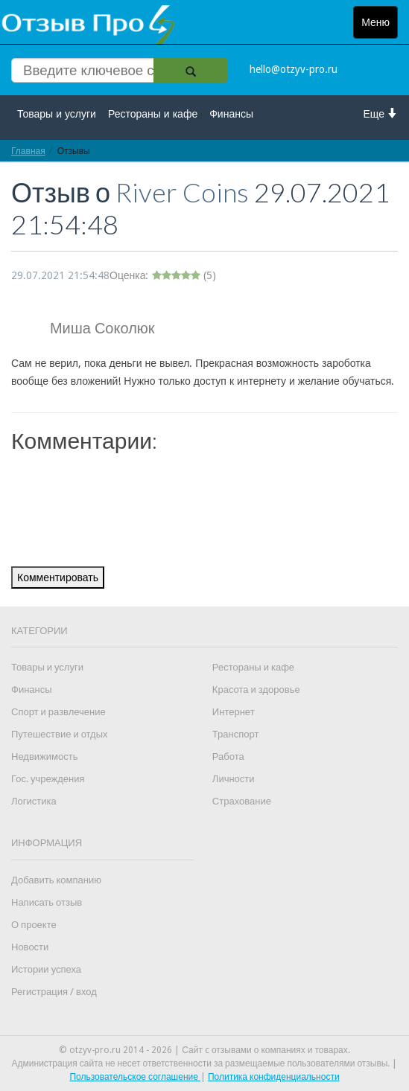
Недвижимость (44, 756)
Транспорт (235, 734)
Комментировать (57, 577)
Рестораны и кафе (152, 114)
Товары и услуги (56, 114)
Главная (28, 150)
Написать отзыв (46, 902)
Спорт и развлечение (58, 711)
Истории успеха (46, 969)
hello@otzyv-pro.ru (293, 69)
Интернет (233, 711)
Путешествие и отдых (59, 734)
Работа (228, 756)
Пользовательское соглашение (134, 1077)
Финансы (231, 114)
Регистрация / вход (54, 991)
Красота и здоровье (256, 689)
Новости (29, 947)
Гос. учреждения (47, 778)
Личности (233, 778)
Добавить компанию (56, 880)
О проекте (34, 924)
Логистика (34, 801)
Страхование (241, 801)
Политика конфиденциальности (274, 1077)
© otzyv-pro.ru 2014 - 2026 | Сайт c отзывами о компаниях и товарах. (204, 1050)
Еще (381, 113)
